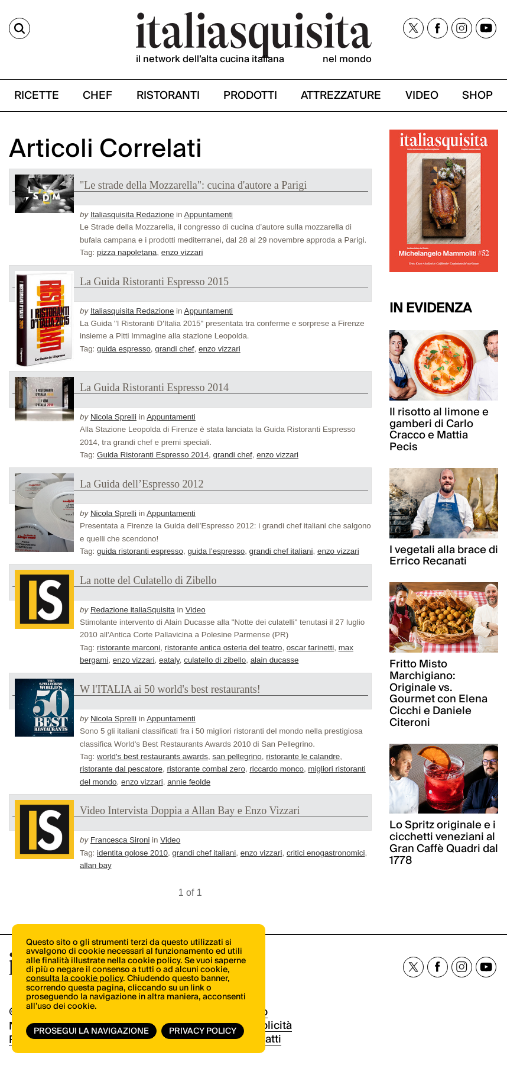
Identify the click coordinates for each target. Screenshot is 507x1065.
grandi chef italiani (281, 551)
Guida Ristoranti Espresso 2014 (153, 454)
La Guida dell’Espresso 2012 (141, 484)
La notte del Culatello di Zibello (148, 580)
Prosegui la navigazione (91, 1031)
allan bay (96, 865)
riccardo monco (276, 768)
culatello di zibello (215, 660)
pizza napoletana (127, 252)
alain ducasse (275, 660)
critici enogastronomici (326, 852)
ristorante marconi (128, 647)
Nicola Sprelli (113, 416)
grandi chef (174, 348)
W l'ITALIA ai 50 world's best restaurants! (170, 689)
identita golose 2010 (132, 852)
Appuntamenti (208, 214)
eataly (169, 660)
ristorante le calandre (303, 756)
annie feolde (188, 781)
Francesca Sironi (120, 839)
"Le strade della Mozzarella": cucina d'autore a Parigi (193, 185)
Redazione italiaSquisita (132, 609)
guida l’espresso (216, 551)
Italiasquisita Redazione (132, 214)
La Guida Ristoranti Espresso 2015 (154, 282)
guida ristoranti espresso (140, 551)
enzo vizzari (182, 252)
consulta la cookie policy (74, 979)
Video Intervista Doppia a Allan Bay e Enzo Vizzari (190, 810)
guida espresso (124, 348)
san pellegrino (236, 756)
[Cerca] (19, 28)
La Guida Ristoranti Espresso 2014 (154, 387)
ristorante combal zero (206, 768)
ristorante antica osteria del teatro (223, 647)
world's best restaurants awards (152, 756)
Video (196, 609)
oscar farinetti (310, 647)
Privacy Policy (202, 1031)
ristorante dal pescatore (121, 768)
